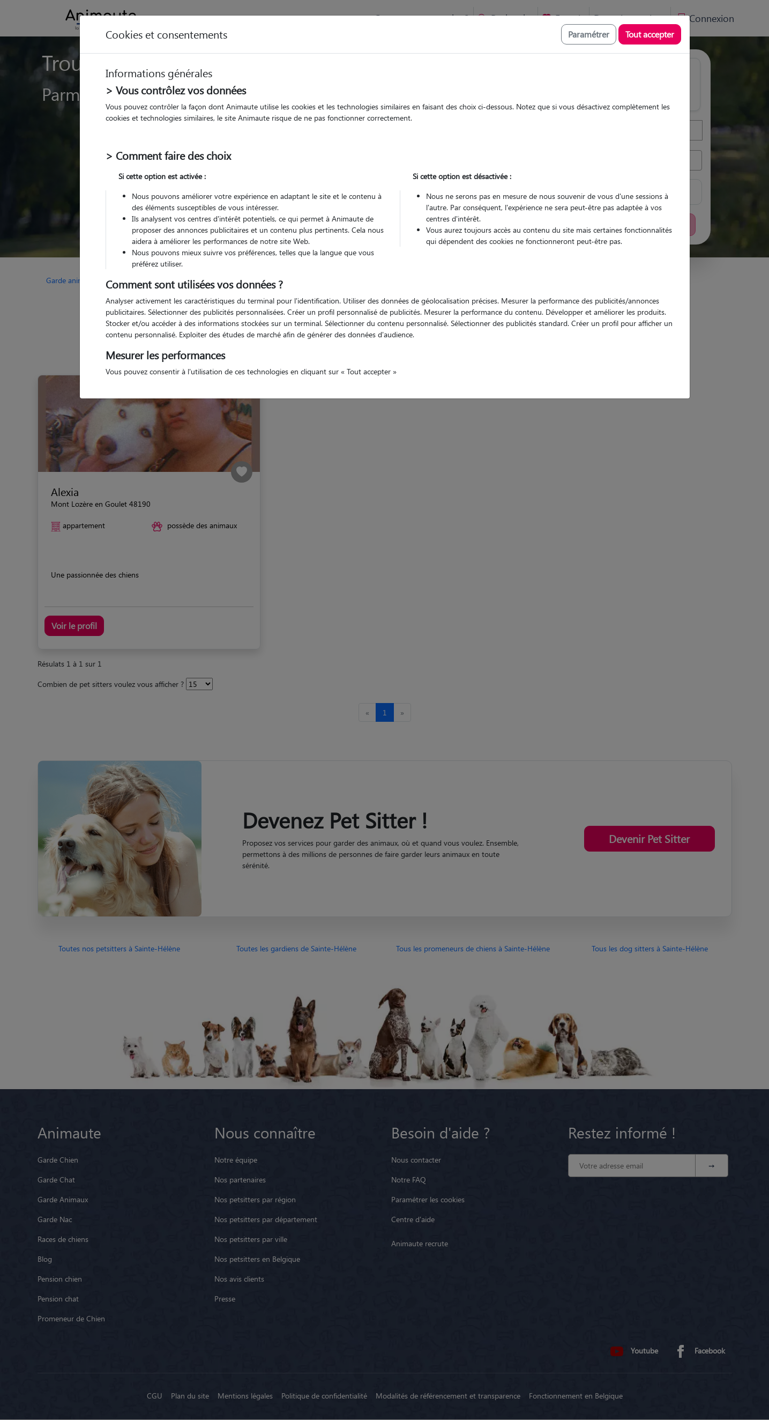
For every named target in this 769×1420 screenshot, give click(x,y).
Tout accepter (649, 34)
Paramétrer (588, 34)
